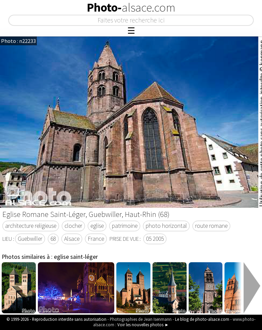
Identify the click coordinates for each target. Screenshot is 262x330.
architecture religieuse (30, 226)
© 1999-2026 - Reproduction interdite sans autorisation (56, 319)
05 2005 (155, 238)
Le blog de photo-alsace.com (202, 319)
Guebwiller (30, 238)
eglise (97, 226)
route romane (211, 226)
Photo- (131, 7)
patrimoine (124, 226)
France (96, 238)
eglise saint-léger (76, 257)
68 (53, 238)
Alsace (71, 238)
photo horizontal (166, 226)
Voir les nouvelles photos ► (143, 324)
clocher (73, 226)
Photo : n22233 (18, 40)
